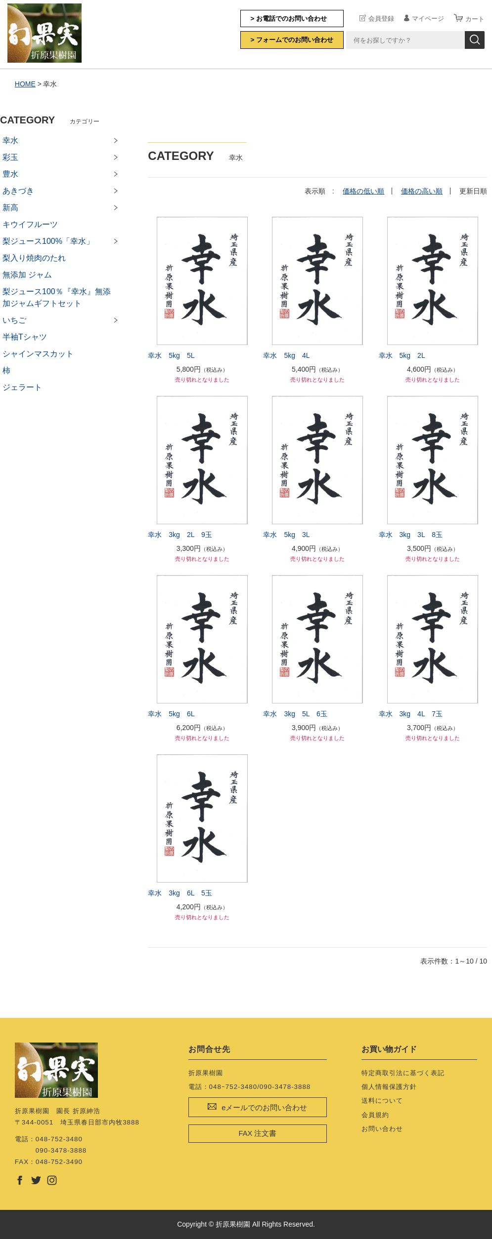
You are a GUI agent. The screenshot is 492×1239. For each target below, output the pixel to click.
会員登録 (381, 18)
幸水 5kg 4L (286, 355)
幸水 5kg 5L (171, 355)
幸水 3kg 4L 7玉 (411, 714)
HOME (25, 84)
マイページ (428, 18)
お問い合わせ (382, 1128)
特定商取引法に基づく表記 (403, 1073)
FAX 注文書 (257, 1133)
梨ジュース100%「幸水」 (48, 241)
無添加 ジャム (27, 275)
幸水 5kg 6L (171, 714)
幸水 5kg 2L (402, 355)
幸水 (10, 140)
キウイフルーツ (30, 224)
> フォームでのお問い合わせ (292, 39)
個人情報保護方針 (389, 1086)
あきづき (18, 191)
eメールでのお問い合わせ (264, 1108)
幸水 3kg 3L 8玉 (411, 535)
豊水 (10, 174)
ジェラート (22, 387)
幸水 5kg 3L (286, 535)
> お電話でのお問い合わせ (289, 18)
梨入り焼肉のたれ (34, 258)
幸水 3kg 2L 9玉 (180, 535)
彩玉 (10, 157)
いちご (14, 320)
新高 (10, 207)
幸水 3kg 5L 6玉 (295, 714)
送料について (382, 1100)
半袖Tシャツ (24, 337)
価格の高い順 (422, 191)
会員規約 (375, 1115)
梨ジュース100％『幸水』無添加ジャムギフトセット (56, 297)
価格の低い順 (363, 191)
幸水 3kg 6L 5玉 (180, 893)
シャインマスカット (38, 353)
